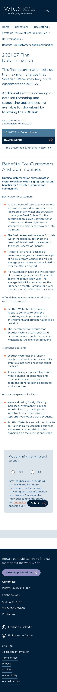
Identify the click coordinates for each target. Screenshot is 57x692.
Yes (20, 472)
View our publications (19, 572)
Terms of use (10, 658)
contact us (20, 502)
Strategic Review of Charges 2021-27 (24, 33)
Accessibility (9, 675)
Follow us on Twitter (20, 635)
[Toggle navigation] (46, 11)
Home (5, 27)
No (40, 472)
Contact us (8, 614)
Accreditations (11, 681)
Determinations (11, 39)
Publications (21, 27)
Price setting (40, 27)
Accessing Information (15, 652)
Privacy (6, 664)
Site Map (7, 646)
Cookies (7, 669)
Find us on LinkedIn (20, 627)
